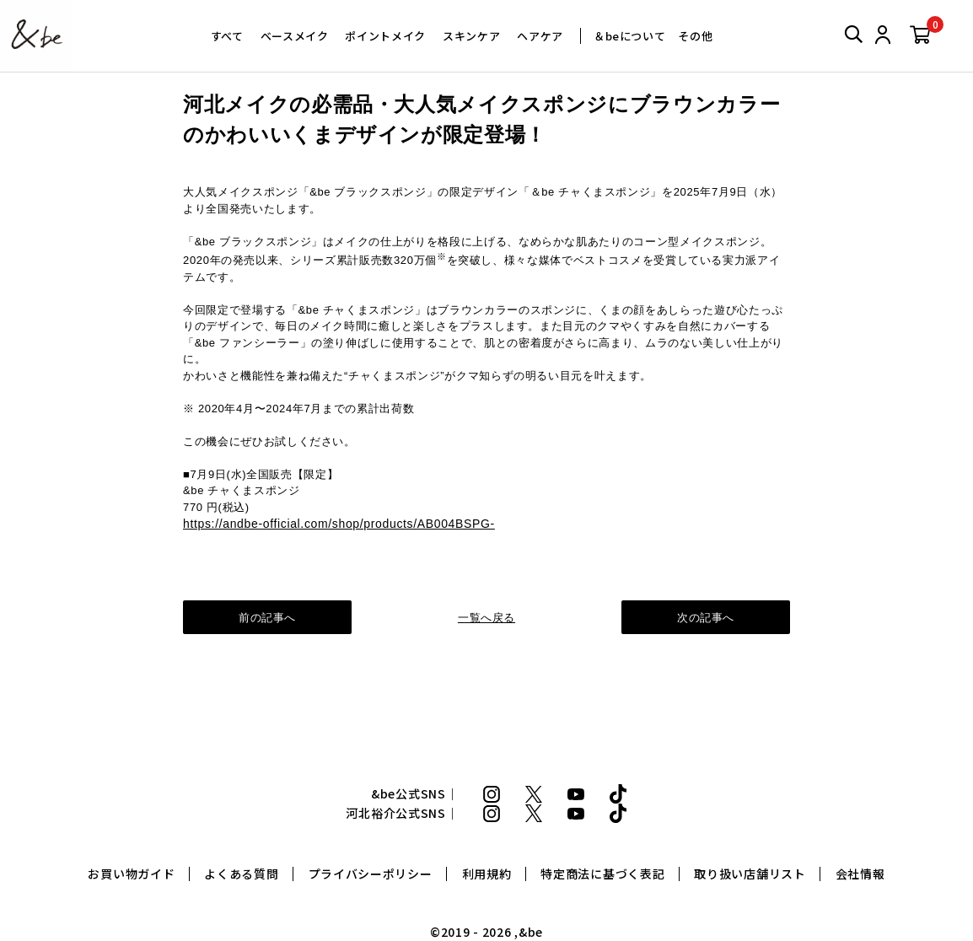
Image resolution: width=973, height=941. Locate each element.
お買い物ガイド (131, 874)
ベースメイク (295, 36)
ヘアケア (540, 36)
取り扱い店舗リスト (749, 874)
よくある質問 (241, 874)
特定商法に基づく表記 (602, 874)
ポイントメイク (385, 36)
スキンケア (471, 36)
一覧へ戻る (486, 617)
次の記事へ (705, 617)
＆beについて (630, 36)
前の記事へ (267, 617)
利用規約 (487, 874)
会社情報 (860, 874)
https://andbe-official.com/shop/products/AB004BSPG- (339, 523)
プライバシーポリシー (371, 874)
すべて (227, 36)
